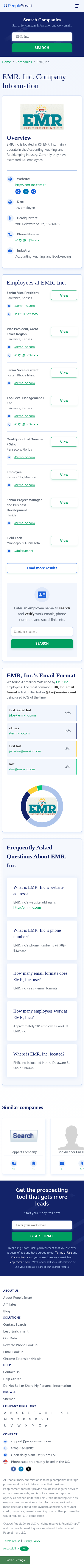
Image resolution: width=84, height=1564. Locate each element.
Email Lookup (13, 1352)
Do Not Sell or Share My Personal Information (37, 1386)
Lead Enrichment (16, 1331)
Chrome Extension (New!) (22, 1359)
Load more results (42, 568)
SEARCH (42, 48)
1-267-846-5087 (18, 1448)
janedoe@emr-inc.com (25, 751)
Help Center (12, 1379)
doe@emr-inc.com (22, 769)
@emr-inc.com (24, 305)
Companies (24, 62)
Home (6, 62)
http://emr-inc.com (28, 185)
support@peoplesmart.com (27, 1441)
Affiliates (9, 1305)
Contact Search (14, 1325)
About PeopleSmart (17, 1298)
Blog (6, 1311)
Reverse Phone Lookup (20, 1345)
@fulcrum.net (23, 551)
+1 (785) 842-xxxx (27, 240)
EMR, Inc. (62, 682)
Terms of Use (63, 1252)
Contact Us (11, 1372)
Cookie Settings (15, 1560)
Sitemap (9, 1399)
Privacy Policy (19, 1257)
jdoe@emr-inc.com (22, 715)
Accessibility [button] (16, 1548)
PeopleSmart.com (19, 1262)
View (64, 295)
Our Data (10, 1338)
